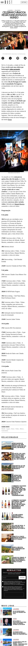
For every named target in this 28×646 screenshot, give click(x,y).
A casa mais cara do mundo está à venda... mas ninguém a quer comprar (20, 643)
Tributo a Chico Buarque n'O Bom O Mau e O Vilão (19, 538)
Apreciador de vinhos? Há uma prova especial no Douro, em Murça (19, 445)
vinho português (14, 69)
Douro (10, 119)
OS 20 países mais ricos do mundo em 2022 (19, 612)
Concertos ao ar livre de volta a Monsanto (18, 467)
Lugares (11, 10)
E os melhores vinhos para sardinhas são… (18, 516)
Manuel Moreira (19, 204)
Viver (15, 618)
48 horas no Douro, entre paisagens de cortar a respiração (17, 478)
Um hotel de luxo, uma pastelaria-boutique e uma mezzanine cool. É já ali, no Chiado (19, 456)
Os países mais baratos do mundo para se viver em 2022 (20, 633)
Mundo (3, 429)
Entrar (24, 2)
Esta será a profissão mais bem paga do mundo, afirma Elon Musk (19, 622)
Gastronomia (4, 430)
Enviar (22, 577)
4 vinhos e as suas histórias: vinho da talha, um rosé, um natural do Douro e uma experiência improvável (19, 504)
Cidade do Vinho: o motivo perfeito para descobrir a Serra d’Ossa (19, 560)
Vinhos (17, 429)
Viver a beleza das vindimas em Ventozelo (18, 548)
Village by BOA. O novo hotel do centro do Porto (18, 527)
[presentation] (14, 594)
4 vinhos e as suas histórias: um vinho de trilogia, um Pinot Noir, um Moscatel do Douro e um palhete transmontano (19, 490)
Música (22, 429)
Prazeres (17, 10)
